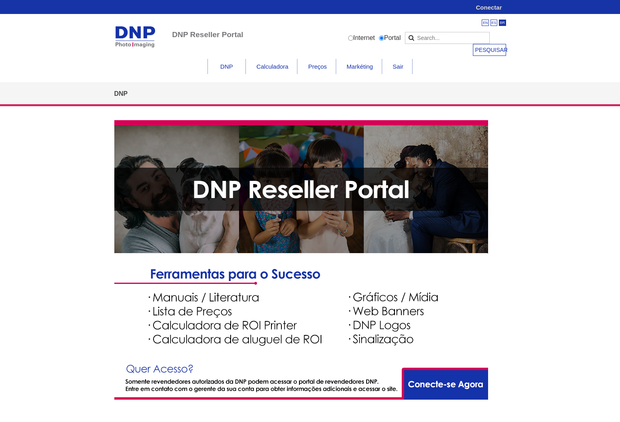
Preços (317, 66)
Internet (364, 37)
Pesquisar (490, 50)
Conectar (489, 7)
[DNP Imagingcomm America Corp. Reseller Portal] (135, 31)
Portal (392, 37)
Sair (398, 66)
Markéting (360, 66)
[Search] (447, 38)
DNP (226, 66)
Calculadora (272, 66)
